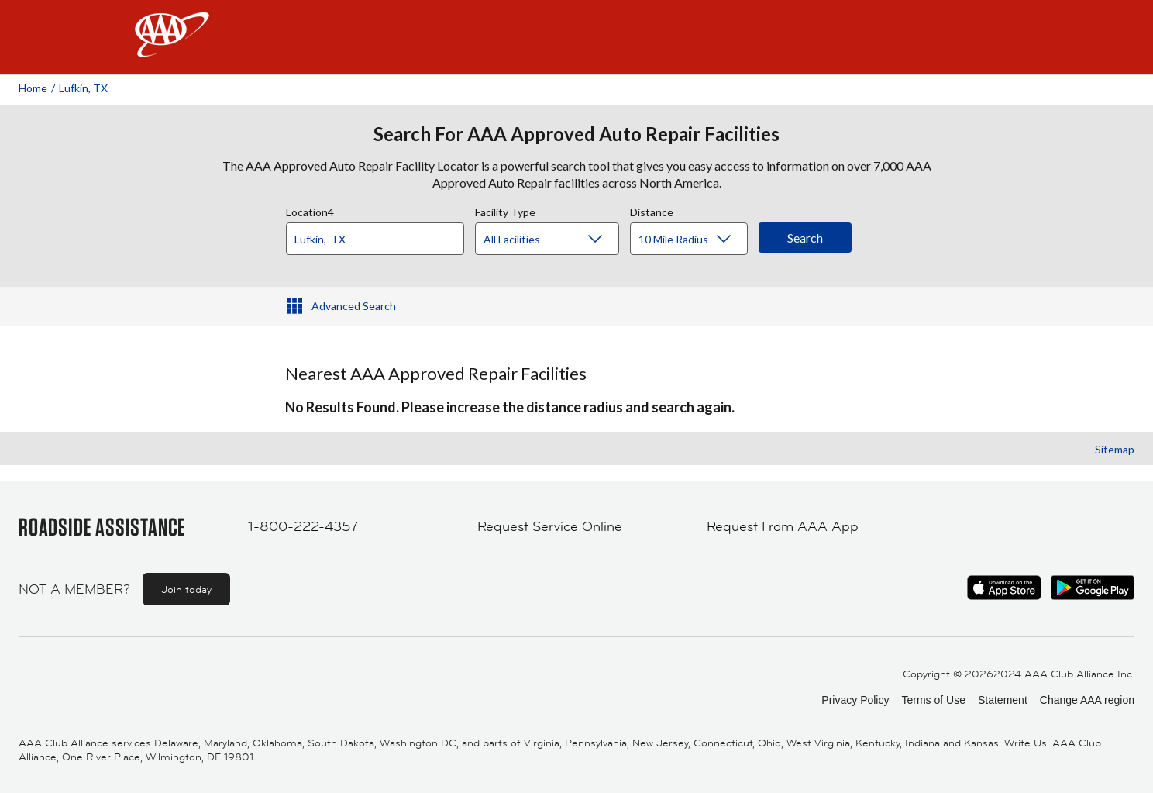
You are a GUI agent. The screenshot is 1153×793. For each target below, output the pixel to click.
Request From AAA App (783, 526)
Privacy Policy (855, 700)
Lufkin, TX (83, 88)
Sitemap (1114, 449)
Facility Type (505, 210)
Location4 (310, 210)
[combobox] (380, 235)
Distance (651, 210)
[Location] (375, 238)
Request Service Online (549, 526)
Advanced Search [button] (353, 305)
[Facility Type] (559, 239)
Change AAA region (1087, 700)
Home (33, 88)
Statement (1002, 700)
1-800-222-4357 (303, 526)
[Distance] (695, 239)
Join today (186, 589)
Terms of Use (933, 700)
